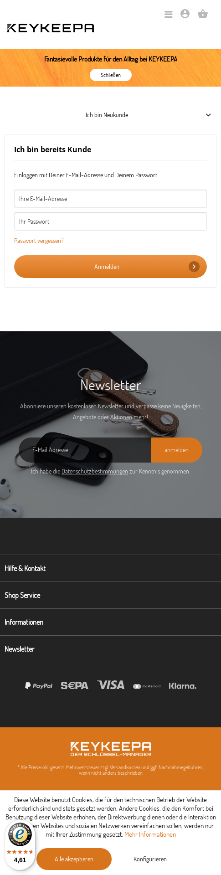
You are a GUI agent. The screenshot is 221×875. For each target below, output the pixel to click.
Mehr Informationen (150, 834)
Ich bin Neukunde (107, 115)
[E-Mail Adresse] (85, 450)
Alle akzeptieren (74, 859)
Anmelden (147, 266)
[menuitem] (168, 14)
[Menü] (168, 14)
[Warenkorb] (202, 16)
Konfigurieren (150, 859)
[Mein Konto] (185, 16)
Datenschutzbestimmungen (95, 471)
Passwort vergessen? (39, 241)
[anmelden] (176, 450)
